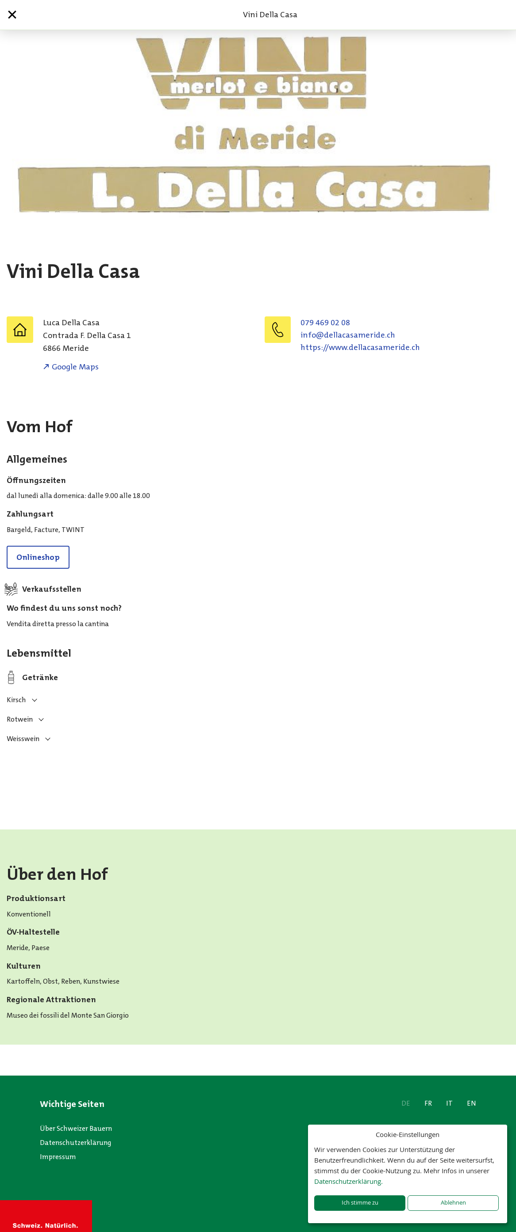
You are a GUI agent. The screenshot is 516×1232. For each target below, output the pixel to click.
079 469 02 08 (325, 322)
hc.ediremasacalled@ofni (347, 335)
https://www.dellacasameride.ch (360, 347)
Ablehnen (453, 1202)
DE (405, 1103)
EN (471, 1103)
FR (428, 1103)
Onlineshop (38, 557)
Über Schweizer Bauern (76, 1128)
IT (449, 1103)
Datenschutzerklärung (76, 1142)
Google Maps (75, 366)
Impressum (58, 1156)
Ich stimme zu (360, 1202)
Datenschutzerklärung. (348, 1181)
